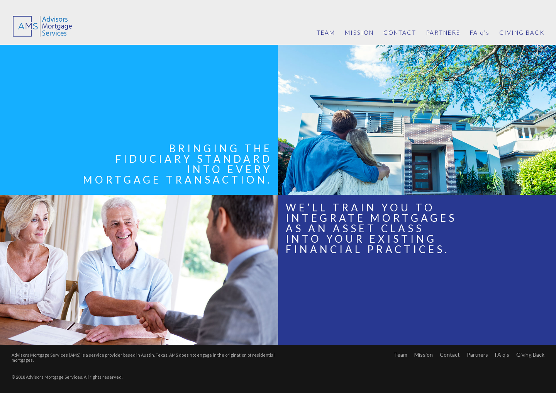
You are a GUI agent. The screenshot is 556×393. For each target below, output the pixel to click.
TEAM (326, 33)
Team (400, 354)
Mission (423, 354)
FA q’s (480, 33)
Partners (477, 354)
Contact (450, 354)
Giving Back (530, 354)
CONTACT (399, 33)
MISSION (359, 33)
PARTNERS (443, 33)
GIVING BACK (521, 33)
